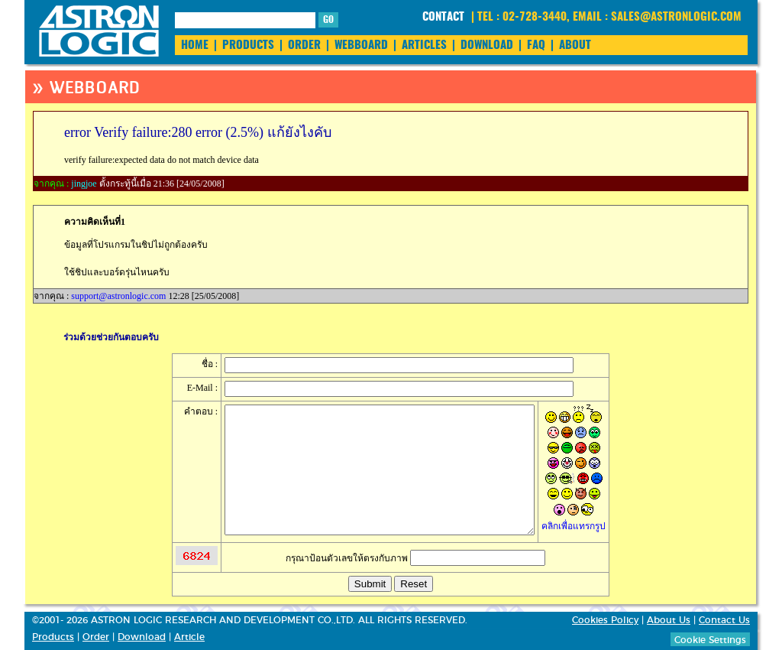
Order (95, 637)
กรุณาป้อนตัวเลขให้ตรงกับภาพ (415, 558)
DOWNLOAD (486, 45)
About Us (668, 620)
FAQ (536, 45)
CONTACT (443, 17)
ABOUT (575, 45)
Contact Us (724, 620)
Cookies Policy (605, 620)
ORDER (304, 45)
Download (142, 637)
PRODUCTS (248, 45)
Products (53, 637)
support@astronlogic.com (118, 296)
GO (328, 19)
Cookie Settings (710, 640)
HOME (194, 45)
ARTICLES (424, 45)
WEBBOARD (361, 45)
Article (189, 637)
